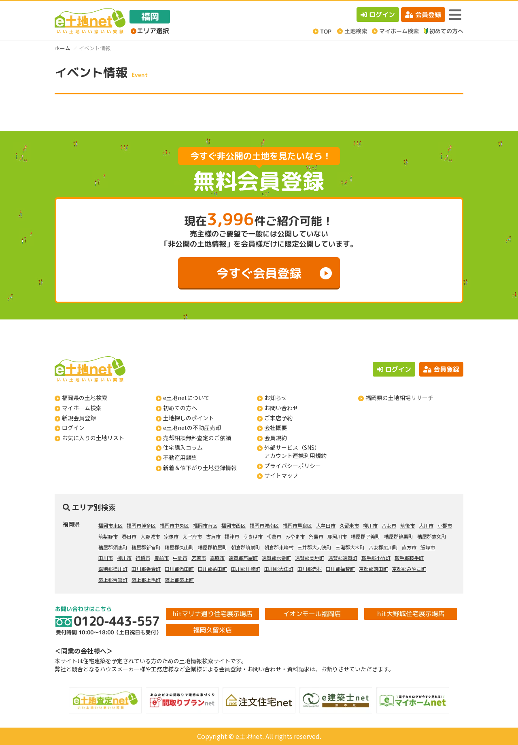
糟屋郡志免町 (431, 536)
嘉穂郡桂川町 (112, 568)
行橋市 (143, 557)
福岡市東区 (110, 525)
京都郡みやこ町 (409, 568)
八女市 (389, 525)
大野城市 (150, 536)
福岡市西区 (233, 525)
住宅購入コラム (183, 447)
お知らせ (275, 398)
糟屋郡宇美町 (365, 536)
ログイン (378, 14)
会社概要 (275, 428)
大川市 (426, 525)
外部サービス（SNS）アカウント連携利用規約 (295, 451)
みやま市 (295, 536)
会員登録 (423, 14)
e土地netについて (186, 398)
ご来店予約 (278, 418)
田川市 (105, 557)
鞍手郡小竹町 (376, 557)
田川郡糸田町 (212, 568)
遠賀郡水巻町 (276, 557)
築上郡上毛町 (146, 579)
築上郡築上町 (179, 579)
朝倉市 (274, 536)
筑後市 (407, 525)
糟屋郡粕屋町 (212, 547)
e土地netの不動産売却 (192, 428)
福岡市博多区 (141, 525)
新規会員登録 (79, 418)
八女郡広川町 (383, 547)
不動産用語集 (180, 457)
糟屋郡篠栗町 (398, 536)
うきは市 (253, 536)
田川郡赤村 (309, 568)
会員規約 (275, 438)
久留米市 (349, 525)
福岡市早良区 (297, 525)
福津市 (232, 536)
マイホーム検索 (82, 408)
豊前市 (161, 557)
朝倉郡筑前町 (245, 547)
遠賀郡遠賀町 (342, 557)
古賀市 (213, 536)
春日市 (129, 536)
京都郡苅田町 (373, 568)
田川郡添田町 (179, 568)
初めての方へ (180, 408)
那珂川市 (337, 536)
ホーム (62, 48)
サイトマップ (281, 475)
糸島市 (316, 536)
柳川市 (370, 525)
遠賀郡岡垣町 (309, 557)
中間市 (180, 557)
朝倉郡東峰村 (278, 547)
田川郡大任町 (278, 568)
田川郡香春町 (146, 568)
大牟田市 (325, 525)
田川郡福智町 (340, 568)
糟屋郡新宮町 (146, 547)
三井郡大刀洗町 (314, 547)
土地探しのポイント (188, 418)
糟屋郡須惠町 (112, 547)
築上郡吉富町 (112, 579)
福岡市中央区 (174, 525)
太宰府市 (192, 536)
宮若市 (198, 557)
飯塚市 (427, 547)
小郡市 (444, 525)
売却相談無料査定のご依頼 (197, 438)
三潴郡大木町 (350, 547)
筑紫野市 (108, 536)
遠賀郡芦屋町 (243, 557)
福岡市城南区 (264, 525)
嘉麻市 (217, 557)
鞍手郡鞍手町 (409, 557)
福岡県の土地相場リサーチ (399, 398)
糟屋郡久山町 (179, 547)
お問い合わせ (281, 408)
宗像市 (171, 536)
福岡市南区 (205, 525)
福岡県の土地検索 (84, 398)
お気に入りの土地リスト (93, 438)
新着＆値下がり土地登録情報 (200, 468)
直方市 (409, 547)
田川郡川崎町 (245, 568)
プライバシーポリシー (292, 466)
